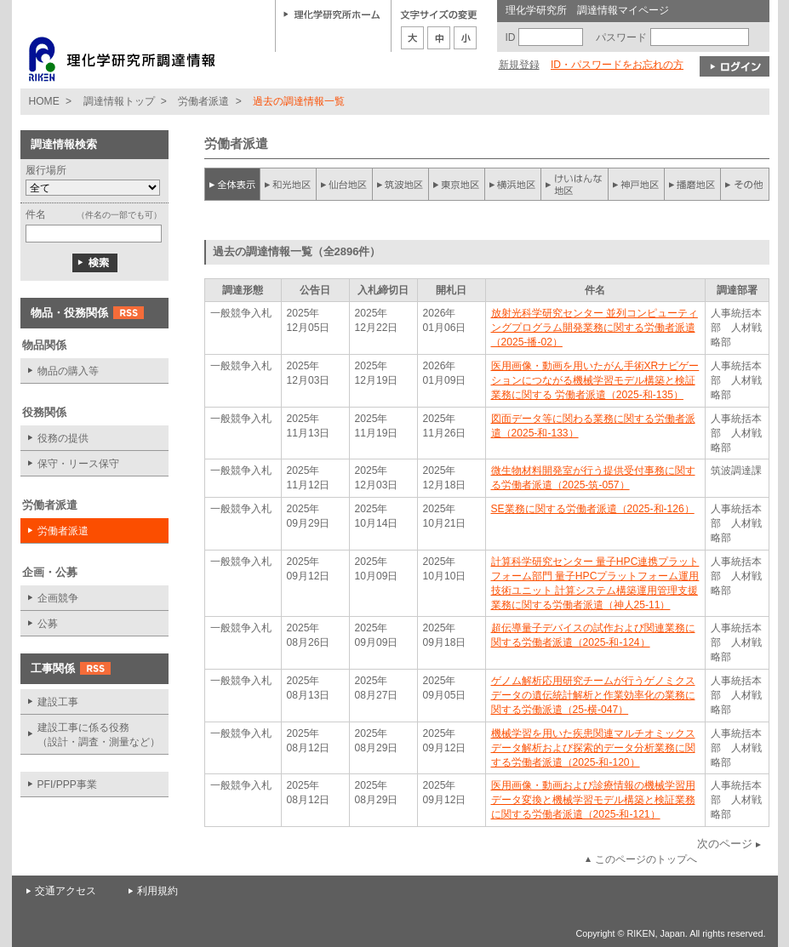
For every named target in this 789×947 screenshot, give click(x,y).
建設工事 (57, 702)
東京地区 (457, 184)
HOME (44, 101)
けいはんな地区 (574, 184)
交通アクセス (65, 891)
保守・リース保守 (78, 464)
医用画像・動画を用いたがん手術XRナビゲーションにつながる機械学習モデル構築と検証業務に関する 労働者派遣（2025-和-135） (595, 380)
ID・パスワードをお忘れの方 (617, 65)
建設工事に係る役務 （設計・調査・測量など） (98, 735)
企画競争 (57, 598)
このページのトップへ (646, 859)
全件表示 (232, 184)
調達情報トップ (119, 101)
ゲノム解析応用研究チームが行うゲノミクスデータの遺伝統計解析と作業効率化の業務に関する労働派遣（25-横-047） (593, 695)
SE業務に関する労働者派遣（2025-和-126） (593, 509)
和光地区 (288, 184)
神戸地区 (636, 184)
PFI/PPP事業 (67, 784)
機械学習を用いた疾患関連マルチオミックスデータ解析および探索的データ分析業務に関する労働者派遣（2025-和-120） (593, 747)
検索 (94, 263)
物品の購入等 (68, 371)
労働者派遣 (203, 101)
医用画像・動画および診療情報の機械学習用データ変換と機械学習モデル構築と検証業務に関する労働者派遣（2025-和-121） (593, 799)
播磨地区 (692, 184)
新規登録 (519, 65)
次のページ (724, 843)
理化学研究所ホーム (331, 14)
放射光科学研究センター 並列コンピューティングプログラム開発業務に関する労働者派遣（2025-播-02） (594, 327)
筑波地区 (401, 184)
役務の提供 (63, 438)
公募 (47, 624)
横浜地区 (513, 184)
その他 (744, 184)
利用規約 (157, 891)
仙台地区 (345, 184)
